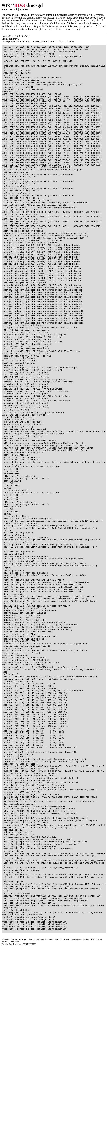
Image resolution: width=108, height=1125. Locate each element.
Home (5, 9)
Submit (14, 9)
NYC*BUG (25, 9)
